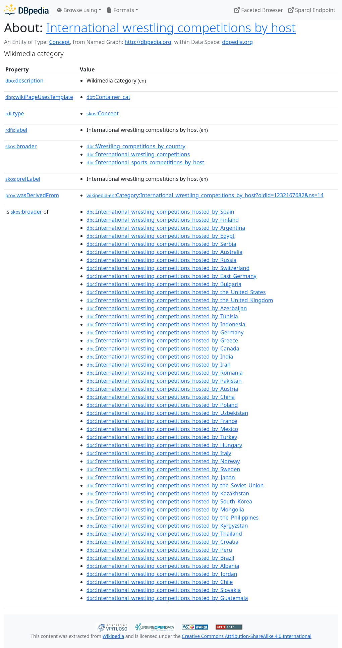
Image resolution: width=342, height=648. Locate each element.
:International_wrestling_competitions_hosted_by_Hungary (164, 445)
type (14, 113)
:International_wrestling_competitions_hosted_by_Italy (159, 453)
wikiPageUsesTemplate (39, 97)
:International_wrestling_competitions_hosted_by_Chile (160, 582)
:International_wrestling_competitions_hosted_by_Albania (163, 566)
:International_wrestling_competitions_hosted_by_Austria (162, 388)
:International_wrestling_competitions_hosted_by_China (161, 396)
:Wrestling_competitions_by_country (136, 146)
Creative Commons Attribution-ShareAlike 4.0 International (246, 636)
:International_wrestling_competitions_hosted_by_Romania (165, 372)
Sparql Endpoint (311, 10)
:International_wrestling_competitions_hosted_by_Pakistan (164, 380)
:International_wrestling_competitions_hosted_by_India (160, 356)
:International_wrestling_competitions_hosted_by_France (162, 421)
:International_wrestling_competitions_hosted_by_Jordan (162, 574)
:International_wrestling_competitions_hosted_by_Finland (163, 219)
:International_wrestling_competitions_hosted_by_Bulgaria (164, 284)
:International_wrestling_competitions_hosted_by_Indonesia (166, 324)
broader (21, 146)
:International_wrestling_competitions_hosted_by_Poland (162, 405)
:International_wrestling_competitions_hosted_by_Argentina (166, 227)
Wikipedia (113, 636)
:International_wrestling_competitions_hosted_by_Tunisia (162, 316)
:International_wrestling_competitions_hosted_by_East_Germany (171, 276)
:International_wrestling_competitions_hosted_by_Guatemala (167, 598)
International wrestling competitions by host (171, 27)
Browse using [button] (77, 10)
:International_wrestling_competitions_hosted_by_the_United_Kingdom (180, 300)
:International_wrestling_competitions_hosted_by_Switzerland (168, 268)
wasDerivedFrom (32, 195)
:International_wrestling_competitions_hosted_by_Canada (163, 348)
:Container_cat (108, 97)
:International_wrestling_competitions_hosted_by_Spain (160, 211)
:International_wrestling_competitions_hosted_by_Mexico (162, 429)
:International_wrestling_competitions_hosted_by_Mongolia (165, 509)
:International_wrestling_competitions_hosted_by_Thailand (164, 533)
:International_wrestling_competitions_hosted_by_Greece (162, 340)
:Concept (103, 113)
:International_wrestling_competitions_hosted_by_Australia (164, 252)
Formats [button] (120, 10)
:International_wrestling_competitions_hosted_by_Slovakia (164, 590)
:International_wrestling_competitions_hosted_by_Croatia (162, 541)
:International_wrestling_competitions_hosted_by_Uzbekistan (167, 413)
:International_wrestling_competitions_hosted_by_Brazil (160, 557)
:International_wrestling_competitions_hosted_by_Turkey (162, 437)
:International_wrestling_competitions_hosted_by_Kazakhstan (168, 493)
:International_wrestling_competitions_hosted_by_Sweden (163, 469)
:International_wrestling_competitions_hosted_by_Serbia (161, 244)
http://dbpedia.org (148, 42)
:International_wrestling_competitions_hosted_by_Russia (161, 260)
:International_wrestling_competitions (138, 154)
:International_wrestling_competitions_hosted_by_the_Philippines (173, 517)
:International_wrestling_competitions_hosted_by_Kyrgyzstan (167, 525)
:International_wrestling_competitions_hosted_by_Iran (159, 364)
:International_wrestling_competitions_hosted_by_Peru (159, 549)
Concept (59, 42)
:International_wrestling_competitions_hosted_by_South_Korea (169, 501)
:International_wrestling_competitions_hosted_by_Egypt (161, 235)
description (24, 80)
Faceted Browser (258, 10)
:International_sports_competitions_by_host (145, 162)
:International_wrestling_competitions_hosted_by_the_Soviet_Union (175, 485)
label (16, 129)
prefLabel (22, 178)
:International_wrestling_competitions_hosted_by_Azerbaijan (167, 308)
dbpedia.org (237, 42)
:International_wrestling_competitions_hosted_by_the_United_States (176, 292)
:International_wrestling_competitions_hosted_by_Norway (163, 461)
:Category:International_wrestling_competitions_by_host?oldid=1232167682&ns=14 (205, 195)
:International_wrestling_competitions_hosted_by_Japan (161, 477)
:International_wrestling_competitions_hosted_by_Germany (165, 332)
